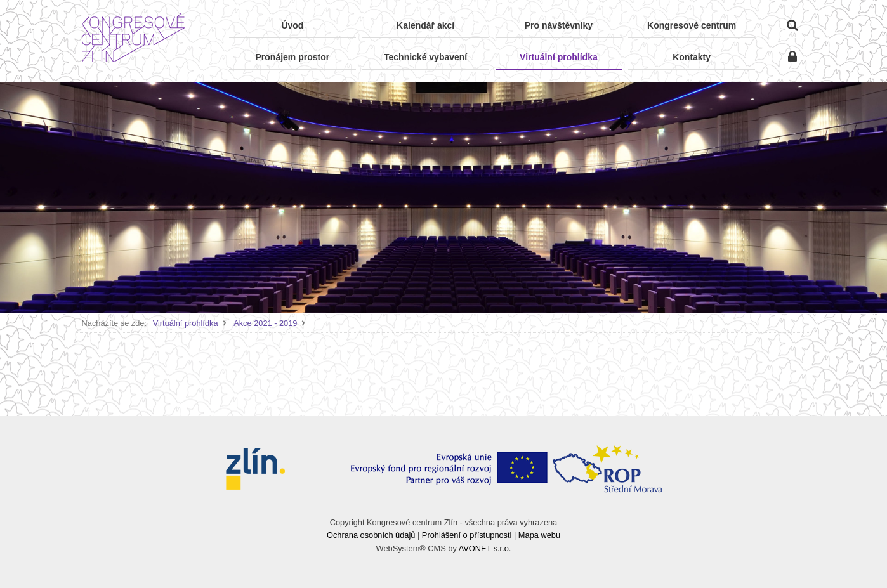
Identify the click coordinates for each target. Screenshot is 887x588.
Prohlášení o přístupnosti (467, 535)
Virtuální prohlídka (185, 323)
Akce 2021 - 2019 (265, 323)
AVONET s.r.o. (485, 548)
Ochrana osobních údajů (371, 535)
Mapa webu (539, 535)
